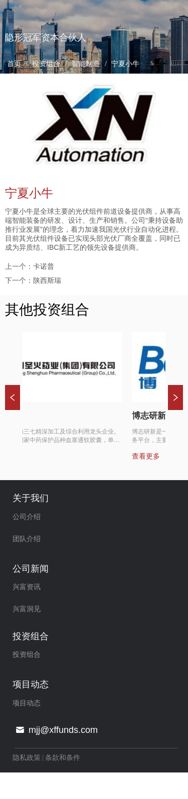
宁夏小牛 (125, 64)
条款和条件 (62, 757)
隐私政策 (27, 757)
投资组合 (46, 64)
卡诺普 (43, 266)
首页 (14, 64)
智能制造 (86, 64)
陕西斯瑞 (47, 280)
